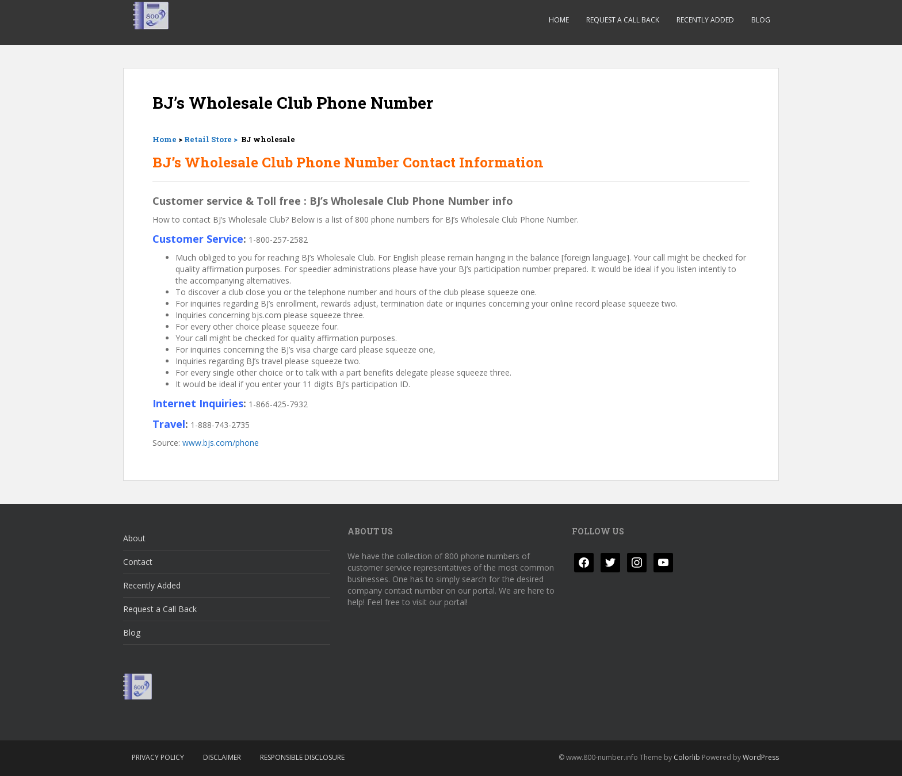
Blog (760, 20)
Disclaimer (222, 757)
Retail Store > (211, 139)
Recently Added (705, 20)
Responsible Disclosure (302, 757)
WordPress (761, 757)
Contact (137, 561)
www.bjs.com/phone (220, 442)
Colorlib (687, 757)
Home (559, 20)
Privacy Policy (158, 757)
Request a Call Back (622, 20)
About (134, 538)
